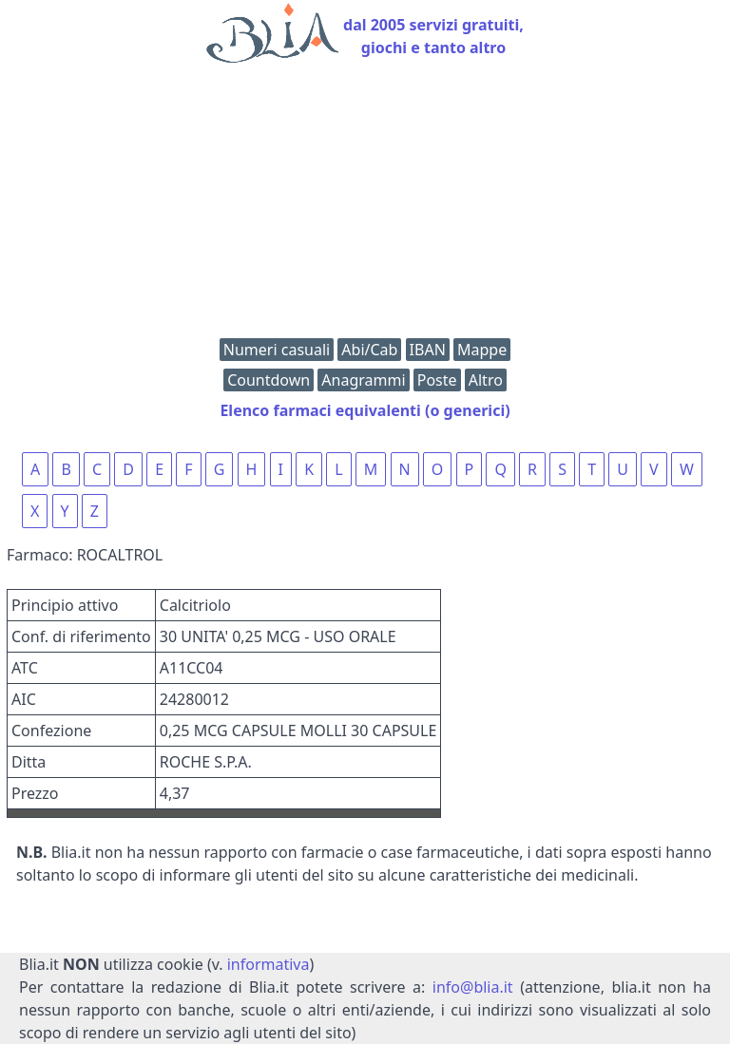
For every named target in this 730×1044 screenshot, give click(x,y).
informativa (268, 964)
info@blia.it (472, 987)
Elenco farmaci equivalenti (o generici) (364, 410)
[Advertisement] (365, 205)
